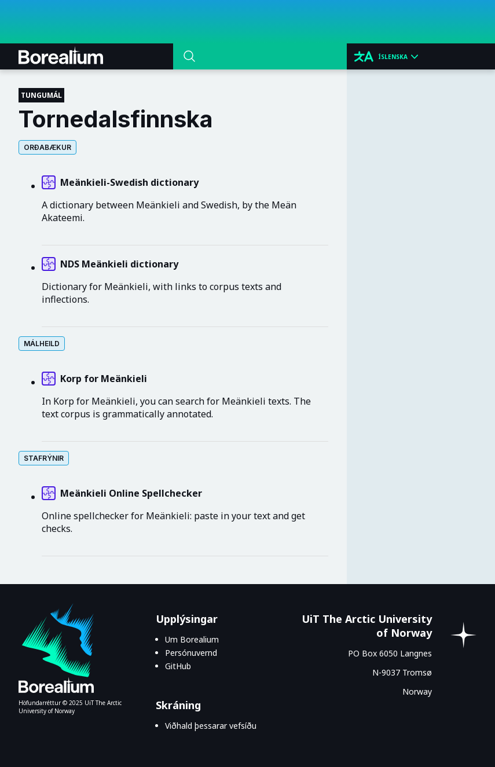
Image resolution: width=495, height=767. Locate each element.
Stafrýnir (44, 458)
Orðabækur (47, 147)
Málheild (42, 343)
